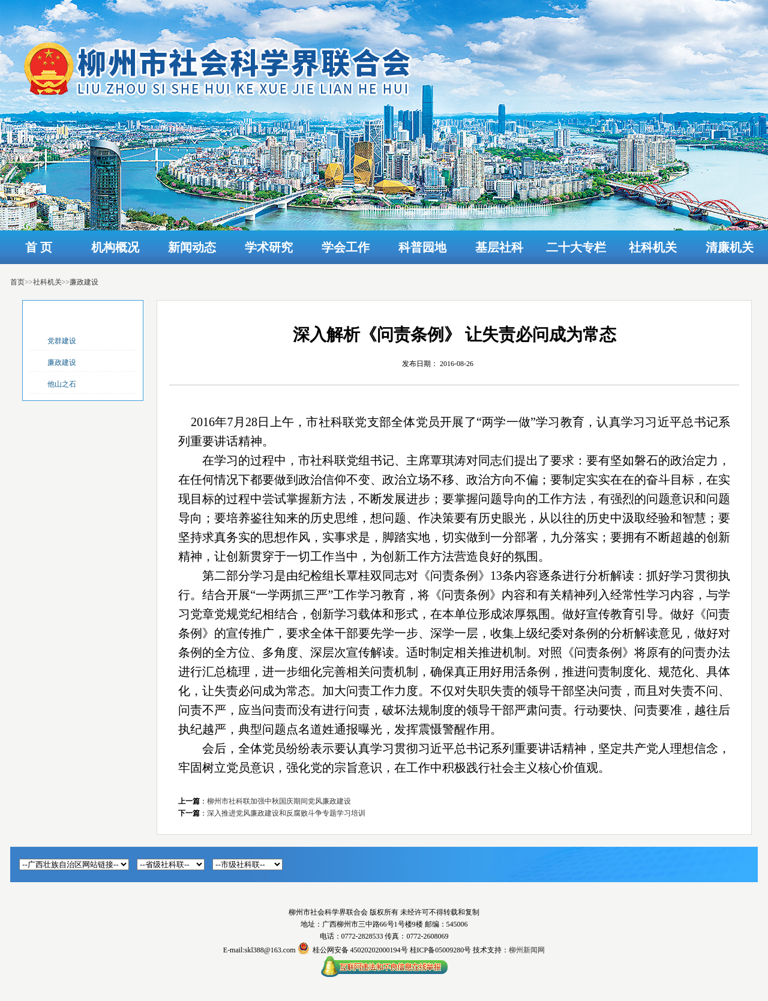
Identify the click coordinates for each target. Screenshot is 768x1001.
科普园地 (422, 247)
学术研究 (269, 247)
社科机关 (653, 247)
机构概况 (115, 247)
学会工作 (346, 247)
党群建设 (61, 341)
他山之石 (61, 384)
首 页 (38, 247)
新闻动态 (192, 247)
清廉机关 (730, 247)
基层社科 (499, 247)
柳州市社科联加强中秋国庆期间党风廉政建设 (279, 801)
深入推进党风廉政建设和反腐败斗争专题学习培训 (286, 813)
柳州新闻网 (527, 950)
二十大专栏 (576, 247)
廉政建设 (84, 282)
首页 (17, 282)
